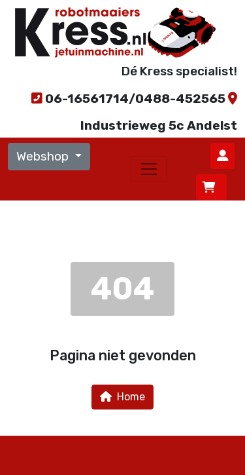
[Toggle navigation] (149, 169)
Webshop (44, 156)
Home (122, 396)
